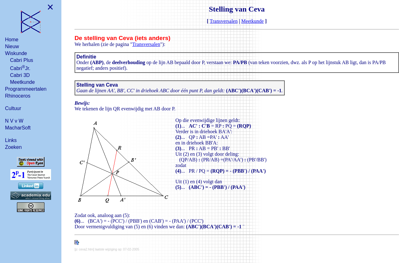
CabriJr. (20, 67)
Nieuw (12, 46)
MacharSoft (18, 127)
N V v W (14, 121)
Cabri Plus (21, 60)
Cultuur (13, 108)
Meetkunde (22, 82)
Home (11, 39)
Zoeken (13, 147)
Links (11, 140)
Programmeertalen (26, 89)
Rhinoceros (17, 96)
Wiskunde (16, 53)
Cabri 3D (20, 75)
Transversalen (224, 21)
